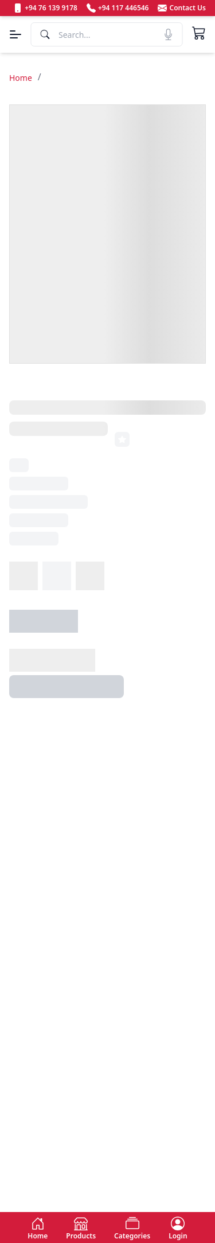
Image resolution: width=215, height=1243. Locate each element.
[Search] (106, 34)
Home (20, 77)
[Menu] (15, 34)
